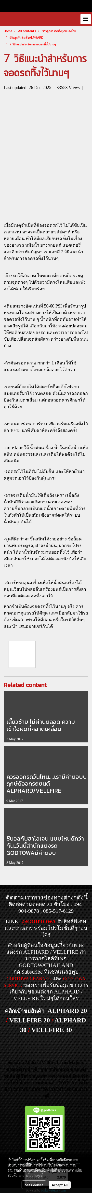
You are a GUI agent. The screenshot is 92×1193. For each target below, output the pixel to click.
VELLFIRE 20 (29, 1020)
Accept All (60, 1184)
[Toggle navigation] (85, 19)
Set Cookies (34, 1184)
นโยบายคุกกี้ (34, 1175)
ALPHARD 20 (67, 1010)
